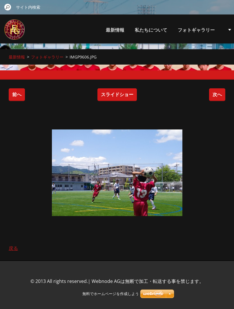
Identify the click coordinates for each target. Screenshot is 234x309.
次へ (217, 94)
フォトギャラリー (196, 30)
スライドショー (117, 94)
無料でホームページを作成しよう (110, 294)
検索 (7, 7)
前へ (16, 94)
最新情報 (115, 30)
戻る (13, 248)
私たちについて (151, 30)
